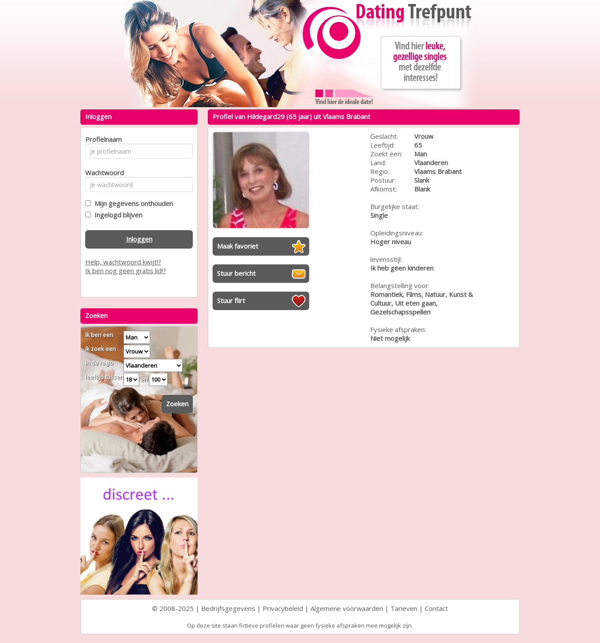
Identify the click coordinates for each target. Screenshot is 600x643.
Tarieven (403, 608)
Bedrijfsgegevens (228, 608)
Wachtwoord (102, 172)
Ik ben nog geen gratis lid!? (125, 270)
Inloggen (139, 239)
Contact (436, 608)
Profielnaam (102, 139)
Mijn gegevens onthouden (132, 203)
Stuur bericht (236, 273)
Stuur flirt (231, 300)
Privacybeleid (283, 608)
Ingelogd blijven (116, 214)
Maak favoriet (237, 246)
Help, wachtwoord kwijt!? (123, 261)
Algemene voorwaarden (347, 608)
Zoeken (177, 403)
